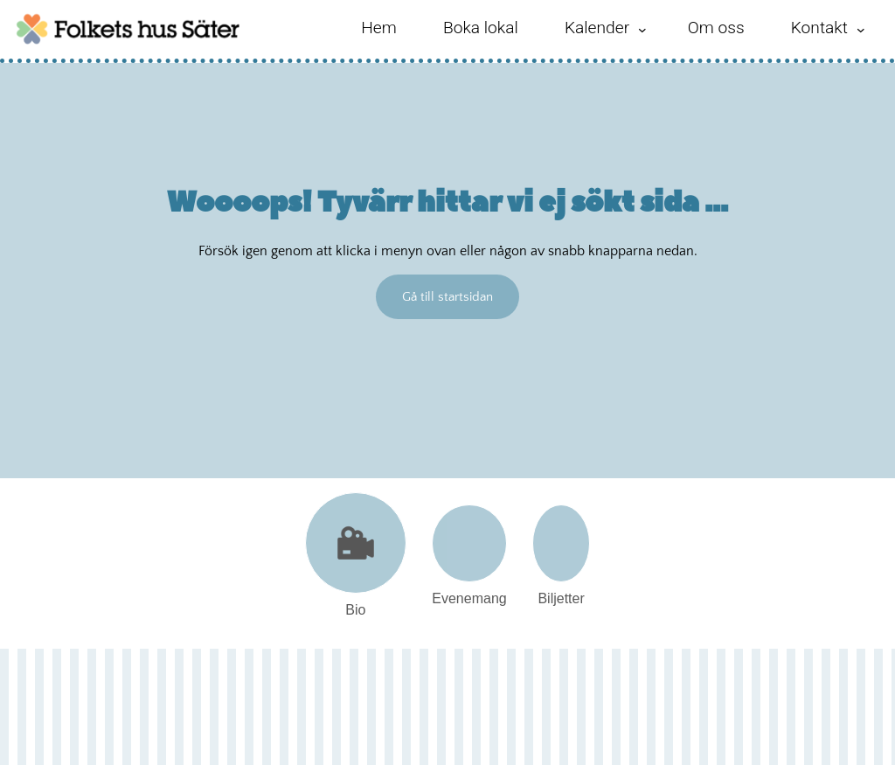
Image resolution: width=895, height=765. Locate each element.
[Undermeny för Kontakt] (861, 29)
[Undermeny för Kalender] (642, 29)
